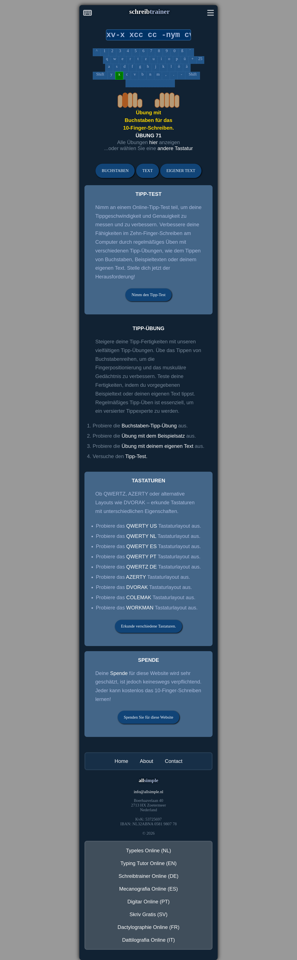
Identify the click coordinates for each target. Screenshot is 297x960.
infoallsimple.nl (148, 791)
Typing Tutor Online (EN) (148, 863)
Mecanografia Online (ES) (148, 889)
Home (121, 761)
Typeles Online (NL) (148, 850)
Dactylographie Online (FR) (149, 927)
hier (154, 142)
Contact (174, 761)
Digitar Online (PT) (148, 901)
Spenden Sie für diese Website (148, 717)
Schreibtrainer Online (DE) (148, 876)
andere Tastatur (175, 148)
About (146, 761)
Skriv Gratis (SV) (149, 914)
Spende (119, 673)
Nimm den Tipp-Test (148, 294)
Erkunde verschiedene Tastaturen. (148, 626)
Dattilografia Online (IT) (148, 940)
